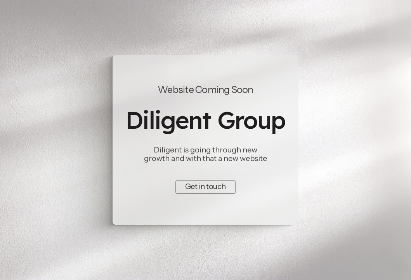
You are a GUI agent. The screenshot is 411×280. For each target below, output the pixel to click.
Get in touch (205, 186)
